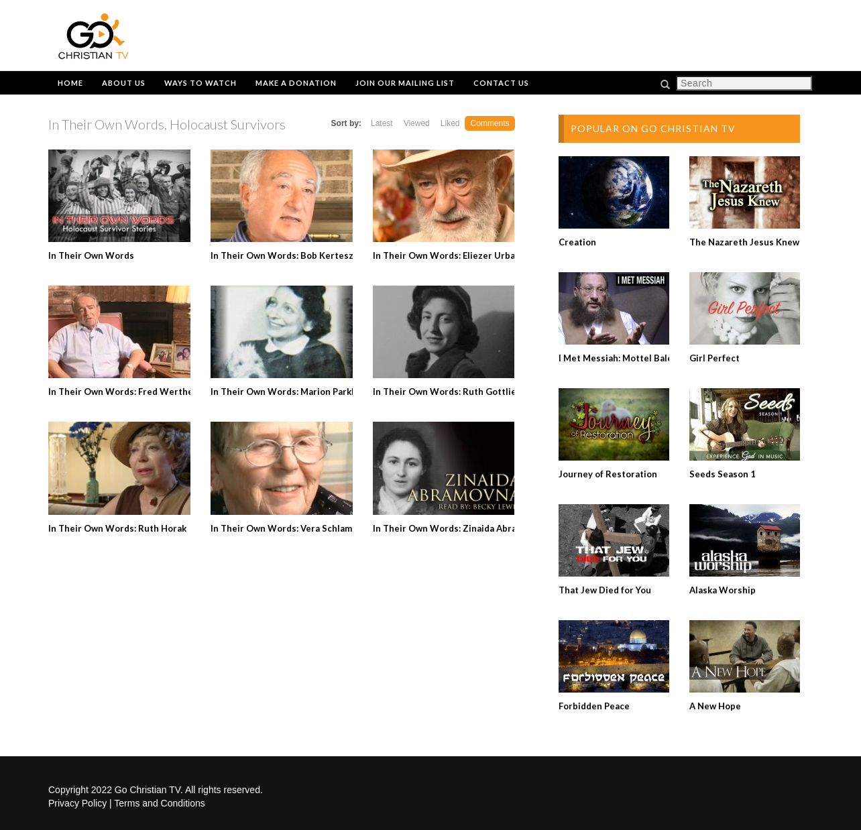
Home (70, 82)
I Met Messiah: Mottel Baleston (625, 358)
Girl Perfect (714, 358)
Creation (577, 242)
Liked (450, 123)
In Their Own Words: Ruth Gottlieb (447, 391)
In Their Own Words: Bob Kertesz (282, 255)
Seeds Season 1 (722, 474)
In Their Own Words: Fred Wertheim (125, 391)
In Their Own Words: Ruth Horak (117, 528)
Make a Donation (296, 82)
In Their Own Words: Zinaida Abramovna (458, 528)
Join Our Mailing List (405, 82)
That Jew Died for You (605, 590)
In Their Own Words (91, 255)
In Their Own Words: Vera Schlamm (285, 528)
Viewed (417, 123)
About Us (124, 82)
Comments (489, 123)
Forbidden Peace (594, 706)
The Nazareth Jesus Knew (744, 242)
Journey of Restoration (608, 474)
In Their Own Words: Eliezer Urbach (449, 255)
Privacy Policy (77, 803)
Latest (382, 123)
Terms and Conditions (159, 803)
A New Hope (715, 706)
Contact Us (501, 82)
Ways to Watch (200, 82)
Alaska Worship (722, 590)
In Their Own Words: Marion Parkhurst (293, 391)
